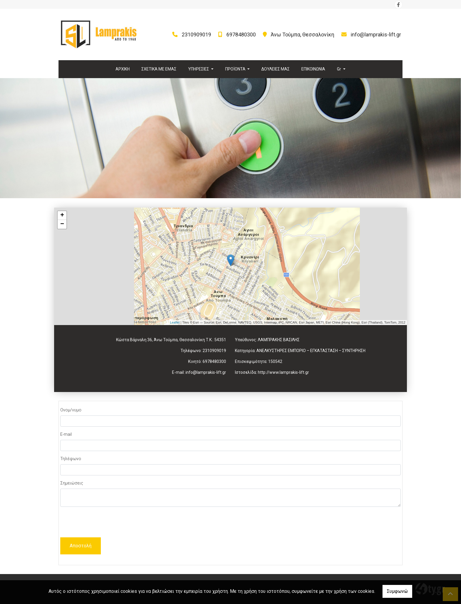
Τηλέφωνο (70, 458)
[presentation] (105, 523)
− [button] (62, 224)
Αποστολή (80, 546)
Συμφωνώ (397, 591)
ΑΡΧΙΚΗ (123, 69)
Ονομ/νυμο (70, 410)
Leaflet (175, 322)
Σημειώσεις (71, 483)
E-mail (66, 434)
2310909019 (196, 34)
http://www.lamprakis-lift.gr (283, 372)
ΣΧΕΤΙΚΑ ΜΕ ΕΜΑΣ (158, 69)
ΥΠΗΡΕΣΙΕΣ (199, 69)
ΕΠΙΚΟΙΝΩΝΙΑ (313, 69)
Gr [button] (339, 69)
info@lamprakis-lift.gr (376, 34)
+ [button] (62, 215)
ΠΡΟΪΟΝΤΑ (235, 69)
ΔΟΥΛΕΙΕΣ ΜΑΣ (275, 69)
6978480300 (241, 34)
